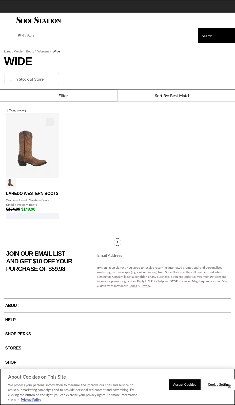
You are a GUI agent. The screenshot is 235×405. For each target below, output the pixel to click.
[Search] (216, 35)
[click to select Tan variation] (11, 184)
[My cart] (228, 20)
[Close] (229, 387)
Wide (56, 51)
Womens (43, 51)
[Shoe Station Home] (38, 20)
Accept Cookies (184, 385)
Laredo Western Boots (19, 51)
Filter (58, 95)
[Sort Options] (176, 95)
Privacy (145, 286)
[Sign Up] (223, 255)
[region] (117, 387)
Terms (133, 286)
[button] (18, 35)
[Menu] (7, 20)
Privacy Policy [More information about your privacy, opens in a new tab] (31, 400)
